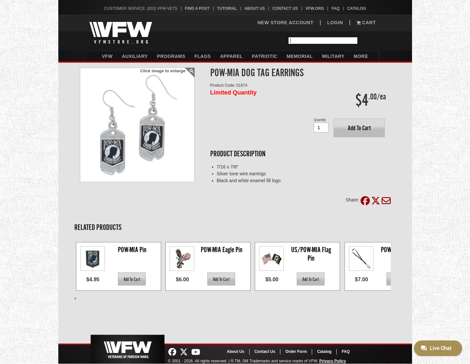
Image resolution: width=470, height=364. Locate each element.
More (361, 56)
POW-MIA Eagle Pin (221, 250)
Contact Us (285, 8)
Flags (203, 56)
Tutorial (227, 8)
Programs (171, 56)
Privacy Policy (332, 361)
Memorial (300, 56)
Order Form (296, 351)
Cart (366, 22)
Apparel (231, 56)
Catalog (356, 8)
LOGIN (335, 22)
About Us (254, 8)
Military (333, 56)
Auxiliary (135, 56)
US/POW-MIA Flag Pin (311, 254)
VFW (107, 56)
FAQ (335, 8)
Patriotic (264, 56)
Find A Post (197, 8)
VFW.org (315, 8)
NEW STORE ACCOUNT (285, 22)
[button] (359, 127)
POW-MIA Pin (132, 250)
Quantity (320, 120)
